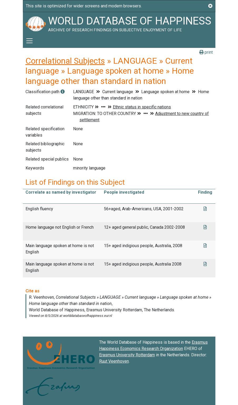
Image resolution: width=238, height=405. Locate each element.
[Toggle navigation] (29, 41)
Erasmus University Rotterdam (127, 354)
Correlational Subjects (65, 61)
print (206, 52)
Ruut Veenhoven (114, 361)
